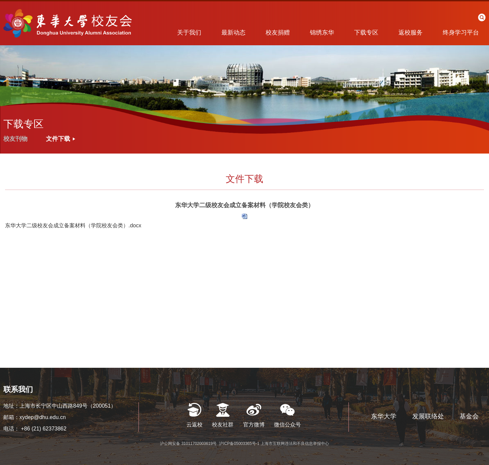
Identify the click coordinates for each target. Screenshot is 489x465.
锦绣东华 (322, 32)
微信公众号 (287, 424)
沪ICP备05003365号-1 (239, 443)
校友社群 (222, 424)
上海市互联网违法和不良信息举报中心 (295, 443)
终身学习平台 (461, 32)
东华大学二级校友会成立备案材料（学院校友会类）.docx (73, 225)
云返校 (194, 424)
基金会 (469, 416)
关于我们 (189, 32)
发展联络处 (428, 416)
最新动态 (233, 32)
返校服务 (410, 32)
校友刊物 (15, 138)
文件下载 (58, 138)
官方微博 (254, 424)
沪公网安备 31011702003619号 (189, 443)
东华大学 (383, 416)
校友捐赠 (278, 32)
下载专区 (366, 32)
